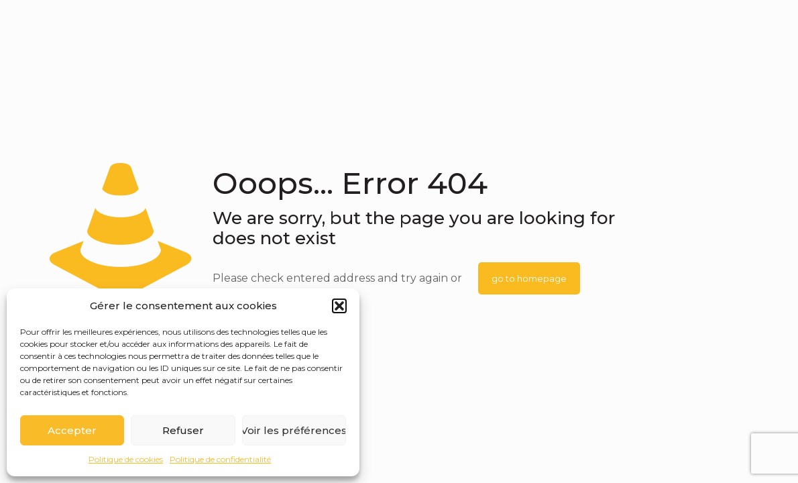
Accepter (72, 430)
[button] (339, 306)
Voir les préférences (294, 430)
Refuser (183, 430)
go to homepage (529, 278)
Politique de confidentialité (220, 459)
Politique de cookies (126, 459)
